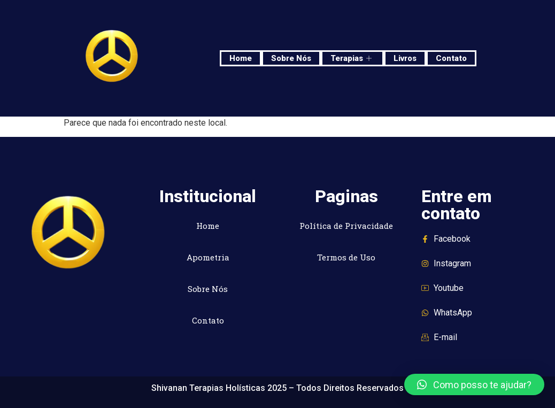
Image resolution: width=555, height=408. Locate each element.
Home (240, 58)
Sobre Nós (291, 58)
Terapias (352, 58)
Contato (451, 58)
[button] (474, 384)
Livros (405, 58)
